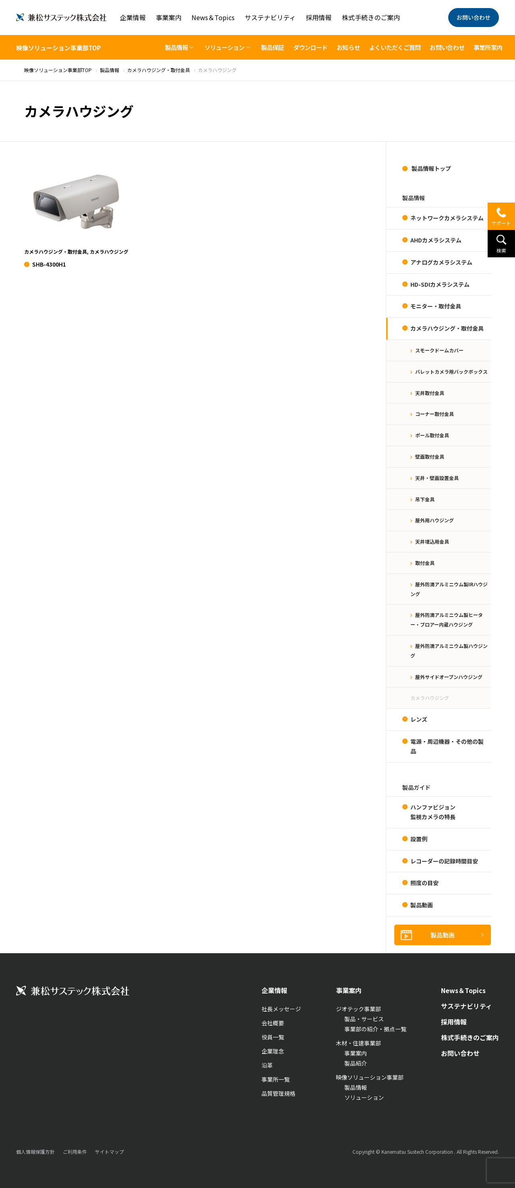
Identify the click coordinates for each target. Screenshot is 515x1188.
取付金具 (425, 562)
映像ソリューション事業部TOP (58, 47)
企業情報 (133, 17)
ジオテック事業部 (358, 1009)
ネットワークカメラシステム (447, 218)
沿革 (267, 1065)
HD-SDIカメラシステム (440, 284)
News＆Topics (213, 17)
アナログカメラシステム (441, 262)
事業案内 (168, 17)
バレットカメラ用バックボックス (451, 371)
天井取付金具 (429, 392)
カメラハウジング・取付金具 (447, 328)
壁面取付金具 (429, 456)
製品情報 (355, 1087)
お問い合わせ (473, 17)
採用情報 (319, 17)
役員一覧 (273, 1037)
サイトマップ (109, 1151)
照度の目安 (424, 883)
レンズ (418, 719)
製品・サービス (364, 1019)
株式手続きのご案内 (371, 17)
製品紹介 (355, 1063)
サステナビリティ (270, 17)
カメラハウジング (429, 697)
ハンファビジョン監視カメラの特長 (432, 812)
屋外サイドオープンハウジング (448, 676)
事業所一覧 (276, 1079)
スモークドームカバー (439, 350)
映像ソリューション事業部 (370, 1077)
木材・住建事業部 (358, 1043)
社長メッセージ (281, 1009)
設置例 (418, 839)
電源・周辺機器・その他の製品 (447, 746)
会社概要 (273, 1023)
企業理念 (273, 1051)
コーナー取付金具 (434, 413)
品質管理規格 (278, 1093)
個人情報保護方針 (35, 1151)
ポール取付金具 (432, 435)
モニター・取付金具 (435, 306)
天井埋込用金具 (432, 541)
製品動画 (421, 905)
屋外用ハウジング (434, 520)
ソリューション (364, 1097)
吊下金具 (425, 499)
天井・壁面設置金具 (437, 477)
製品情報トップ (430, 168)
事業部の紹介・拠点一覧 (375, 1029)
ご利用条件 (75, 1151)
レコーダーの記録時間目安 (444, 861)
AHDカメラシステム (435, 240)
